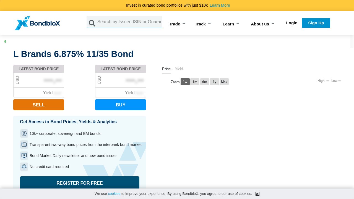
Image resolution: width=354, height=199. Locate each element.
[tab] (166, 70)
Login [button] (292, 22)
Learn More (220, 5)
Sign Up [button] (316, 22)
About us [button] (260, 24)
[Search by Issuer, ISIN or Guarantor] (129, 22)
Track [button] (200, 24)
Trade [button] (174, 24)
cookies (114, 194)
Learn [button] (228, 24)
